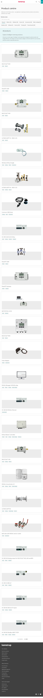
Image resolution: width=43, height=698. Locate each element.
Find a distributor (5, 689)
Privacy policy (4, 673)
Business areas (4, 17)
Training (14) (23, 25)
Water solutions (4, 653)
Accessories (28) (28, 22)
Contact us (4, 691)
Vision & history (5, 665)
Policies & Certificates (6, 676)
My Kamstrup (4, 684)
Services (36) (17, 25)
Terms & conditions (5, 671)
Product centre (4, 660)
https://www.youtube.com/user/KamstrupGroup (40, 694)
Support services (5, 685)
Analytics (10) (4, 25)
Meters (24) (9, 22)
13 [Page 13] (25, 639)
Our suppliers (4, 687)
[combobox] (1, 19)
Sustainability (4, 667)
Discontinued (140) (31, 25)
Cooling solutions (5, 656)
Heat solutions (4, 654)
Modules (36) (15, 22)
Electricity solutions (5, 651)
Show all (3, 22)
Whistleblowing (4, 674)
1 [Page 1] (17, 639)
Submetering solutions (6, 658)
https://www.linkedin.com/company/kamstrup (36, 694)
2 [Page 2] (18, 639)
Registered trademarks (6, 669)
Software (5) (10, 25)
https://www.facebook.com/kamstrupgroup (38, 694)
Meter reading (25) (37, 22)
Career (3, 678)
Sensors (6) (21, 22)
